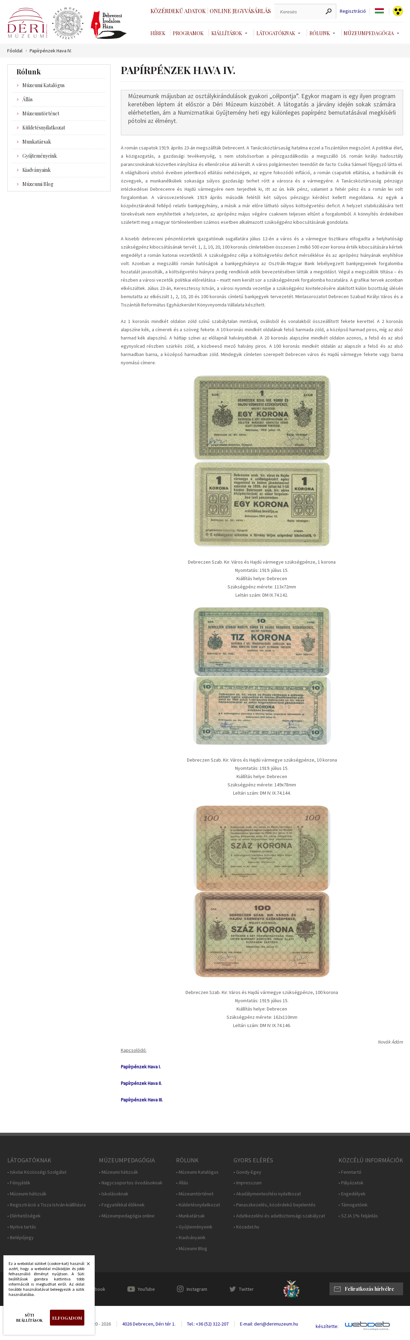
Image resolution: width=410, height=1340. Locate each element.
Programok (188, 33)
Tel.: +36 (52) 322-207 (208, 1324)
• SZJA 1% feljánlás (358, 1216)
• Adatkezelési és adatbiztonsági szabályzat (279, 1216)
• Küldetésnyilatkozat (198, 1205)
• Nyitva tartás (21, 1227)
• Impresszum (247, 1183)
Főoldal (14, 51)
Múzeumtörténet (40, 113)
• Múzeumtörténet (194, 1194)
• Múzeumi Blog (191, 1249)
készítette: (327, 1326)
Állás (27, 99)
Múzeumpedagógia (369, 33)
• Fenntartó (349, 1172)
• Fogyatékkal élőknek (122, 1205)
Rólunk (319, 33)
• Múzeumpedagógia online (127, 1216)
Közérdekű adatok (178, 11)
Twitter (246, 1289)
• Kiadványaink (191, 1237)
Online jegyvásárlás (240, 11)
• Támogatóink (353, 1205)
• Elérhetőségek (24, 1216)
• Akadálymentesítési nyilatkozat (267, 1194)
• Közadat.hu (246, 1227)
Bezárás (84, 1265)
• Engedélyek (352, 1194)
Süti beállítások (29, 1317)
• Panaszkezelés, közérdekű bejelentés (274, 1205)
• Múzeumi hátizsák (26, 1194)
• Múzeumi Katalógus (197, 1172)
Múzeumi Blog (37, 184)
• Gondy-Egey (247, 1172)
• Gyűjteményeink (194, 1227)
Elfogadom (67, 1318)
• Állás (182, 1183)
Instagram (197, 1289)
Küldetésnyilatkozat (43, 127)
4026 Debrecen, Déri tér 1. (149, 1324)
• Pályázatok (351, 1183)
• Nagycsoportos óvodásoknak (130, 1183)
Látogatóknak (275, 33)
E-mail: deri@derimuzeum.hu (269, 1324)
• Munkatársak (190, 1216)
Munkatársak (36, 141)
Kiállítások (226, 33)
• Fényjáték (18, 1183)
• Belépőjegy (20, 1237)
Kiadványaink (36, 170)
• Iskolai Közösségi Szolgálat (36, 1172)
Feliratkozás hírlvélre (369, 1289)
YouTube (146, 1289)
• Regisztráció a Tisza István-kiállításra (46, 1205)
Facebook (95, 1289)
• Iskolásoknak (113, 1194)
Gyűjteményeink (39, 156)
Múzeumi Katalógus (43, 85)
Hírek (157, 33)
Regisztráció (353, 11)
